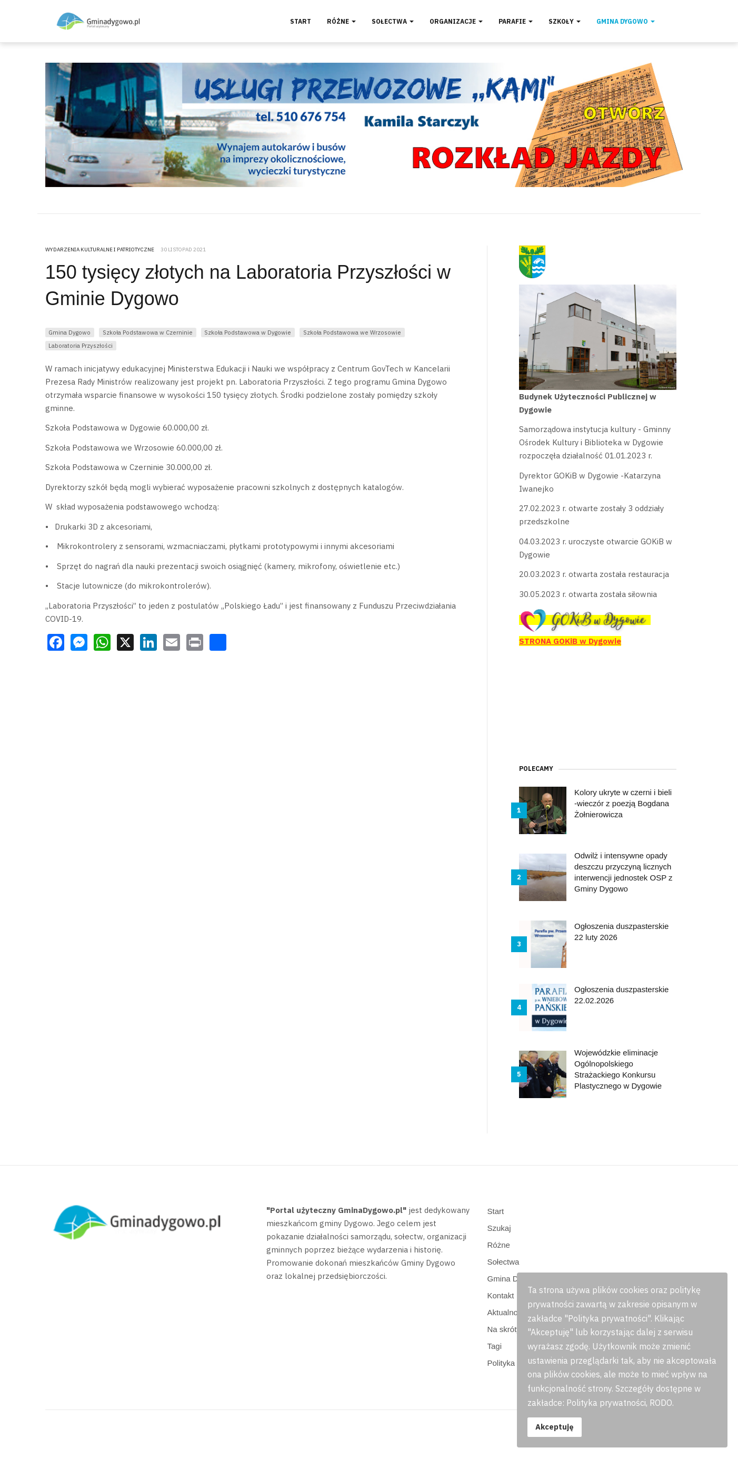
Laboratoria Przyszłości (80, 345)
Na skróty (504, 1329)
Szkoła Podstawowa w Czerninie (148, 332)
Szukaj (499, 1228)
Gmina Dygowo (625, 21)
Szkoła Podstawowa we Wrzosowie (352, 332)
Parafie (515, 21)
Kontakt (500, 1295)
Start (300, 21)
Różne (341, 21)
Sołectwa (393, 21)
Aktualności (507, 1312)
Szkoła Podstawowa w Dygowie (247, 332)
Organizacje (456, 21)
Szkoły (564, 21)
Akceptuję (554, 1427)
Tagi (494, 1346)
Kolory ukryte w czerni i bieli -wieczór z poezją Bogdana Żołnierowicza (623, 803)
